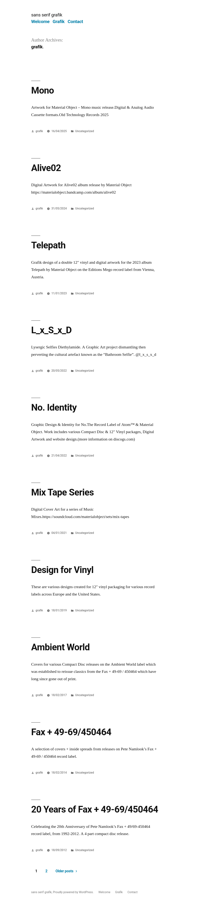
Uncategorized (84, 131)
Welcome (40, 21)
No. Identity (54, 407)
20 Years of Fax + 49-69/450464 (94, 809)
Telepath (48, 245)
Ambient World (60, 647)
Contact (75, 21)
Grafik (58, 21)
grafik (39, 131)
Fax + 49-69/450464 (71, 732)
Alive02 (46, 168)
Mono (42, 90)
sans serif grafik (46, 15)
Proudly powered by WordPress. (73, 892)
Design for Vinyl (62, 569)
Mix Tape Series (62, 492)
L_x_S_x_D (51, 330)
